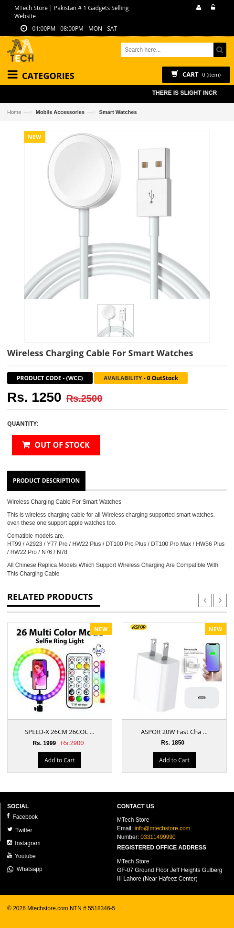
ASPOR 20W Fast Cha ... (174, 731)
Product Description (46, 480)
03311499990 (157, 837)
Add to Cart (59, 760)
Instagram (24, 843)
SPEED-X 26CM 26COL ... (60, 731)
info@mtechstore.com (163, 828)
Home (14, 112)
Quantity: (22, 423)
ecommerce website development (50, 916)
